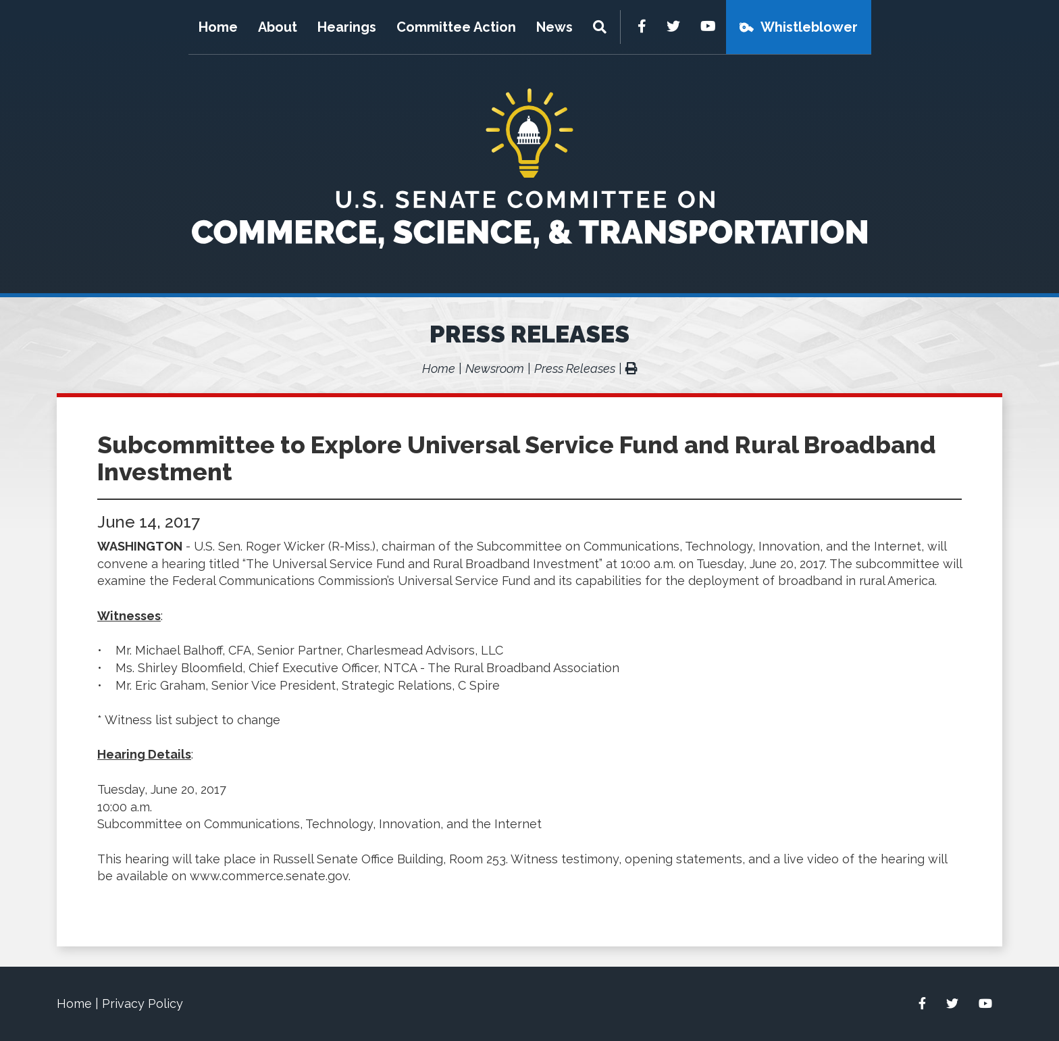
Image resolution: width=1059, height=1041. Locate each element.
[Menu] (601, 27)
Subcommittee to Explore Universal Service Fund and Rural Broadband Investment (516, 458)
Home (218, 27)
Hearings (346, 27)
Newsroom (494, 368)
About (277, 27)
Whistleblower (809, 27)
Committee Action (456, 27)
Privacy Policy (142, 1003)
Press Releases (529, 334)
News (554, 27)
